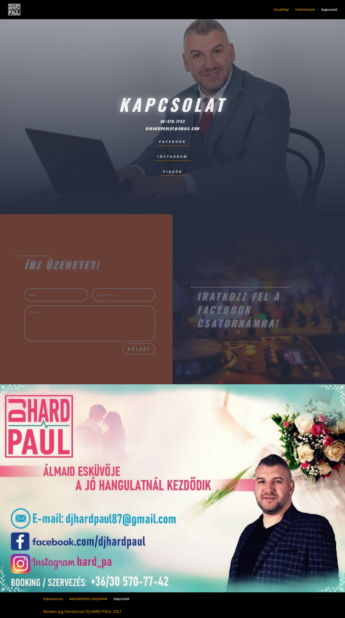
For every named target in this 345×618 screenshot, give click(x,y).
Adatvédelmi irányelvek (88, 598)
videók (172, 171)
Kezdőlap (281, 10)
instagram (172, 156)
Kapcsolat (329, 10)
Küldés (138, 351)
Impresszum (53, 598)
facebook (172, 141)
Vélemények (305, 10)
